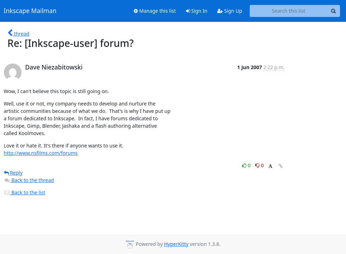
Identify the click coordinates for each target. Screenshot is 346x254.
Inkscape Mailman (30, 11)
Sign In (196, 10)
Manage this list (155, 10)
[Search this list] (289, 11)
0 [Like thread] (247, 165)
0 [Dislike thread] (259, 165)
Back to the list (24, 192)
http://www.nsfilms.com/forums (41, 153)
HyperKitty (176, 244)
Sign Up (229, 10)
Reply (13, 172)
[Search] (333, 11)
